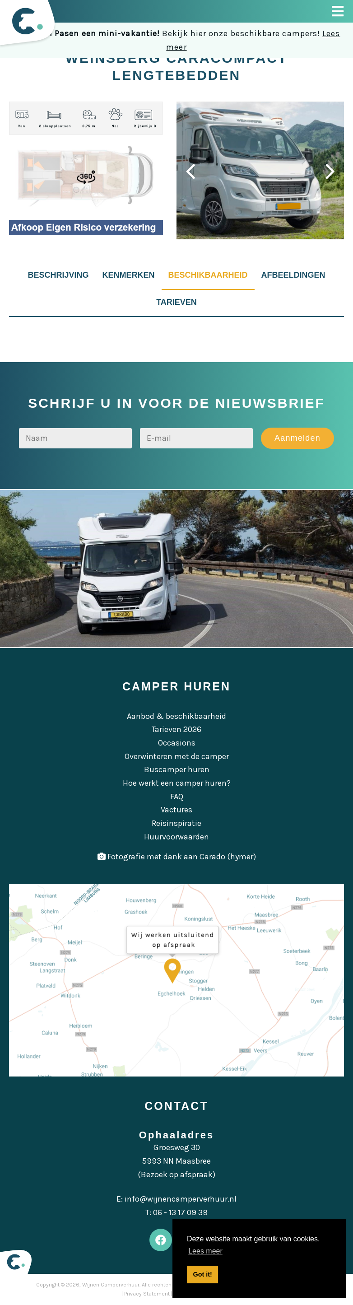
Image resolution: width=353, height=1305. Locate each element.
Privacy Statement (147, 1294)
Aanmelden (297, 438)
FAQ (176, 797)
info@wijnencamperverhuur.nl (181, 1199)
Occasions (176, 743)
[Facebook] (160, 1240)
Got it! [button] (202, 1274)
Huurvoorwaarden (176, 837)
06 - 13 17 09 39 (180, 1212)
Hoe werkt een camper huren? (177, 783)
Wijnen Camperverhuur (110, 1285)
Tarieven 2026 (176, 729)
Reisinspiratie (176, 823)
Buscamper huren (176, 769)
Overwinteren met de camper (177, 756)
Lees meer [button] (205, 1251)
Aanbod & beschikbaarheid (176, 716)
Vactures (176, 810)
